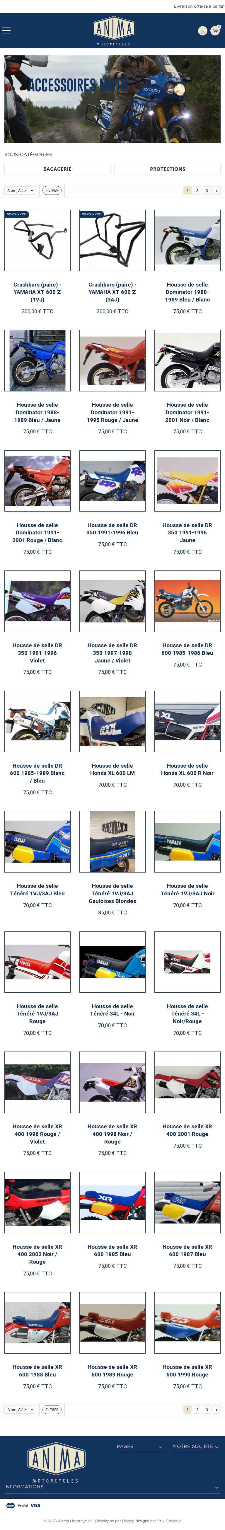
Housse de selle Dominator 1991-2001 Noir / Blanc (187, 412)
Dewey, (128, 1521)
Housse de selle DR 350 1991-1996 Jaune (187, 532)
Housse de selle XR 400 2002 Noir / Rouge (37, 1254)
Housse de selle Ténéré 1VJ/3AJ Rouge (37, 1014)
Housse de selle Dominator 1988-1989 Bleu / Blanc (187, 292)
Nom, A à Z (22, 190)
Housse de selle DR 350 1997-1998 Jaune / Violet (112, 653)
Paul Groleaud (169, 1521)
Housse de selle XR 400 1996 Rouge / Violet (37, 1134)
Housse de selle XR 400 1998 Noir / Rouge (112, 1134)
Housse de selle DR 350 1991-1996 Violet (37, 653)
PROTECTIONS (167, 169)
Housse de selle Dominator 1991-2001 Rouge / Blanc (37, 532)
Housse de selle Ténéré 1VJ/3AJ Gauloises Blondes (112, 893)
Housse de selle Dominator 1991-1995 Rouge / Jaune (112, 412)
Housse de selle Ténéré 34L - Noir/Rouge (187, 1014)
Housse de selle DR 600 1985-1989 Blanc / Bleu (37, 773)
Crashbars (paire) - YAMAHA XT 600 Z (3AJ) (112, 292)
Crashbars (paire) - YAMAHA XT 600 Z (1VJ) (37, 292)
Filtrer (52, 190)
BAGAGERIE (57, 169)
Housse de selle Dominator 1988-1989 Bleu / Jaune (37, 412)
